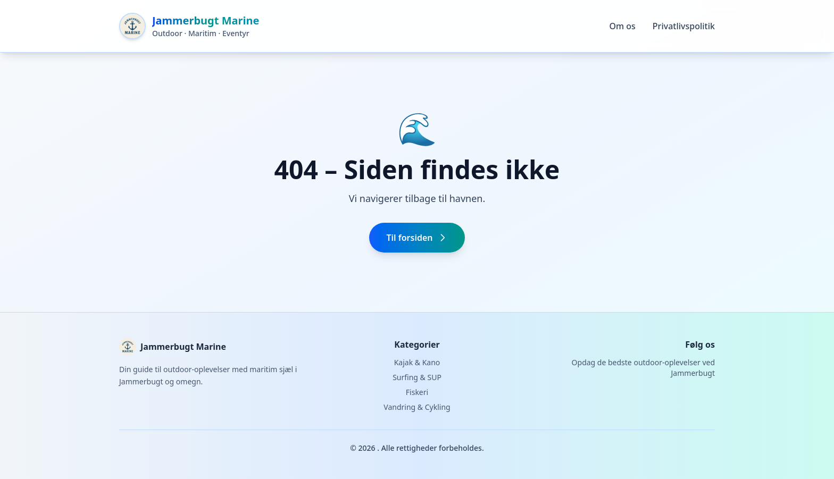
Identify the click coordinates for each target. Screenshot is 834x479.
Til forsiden (416, 237)
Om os (622, 26)
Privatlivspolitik (684, 26)
